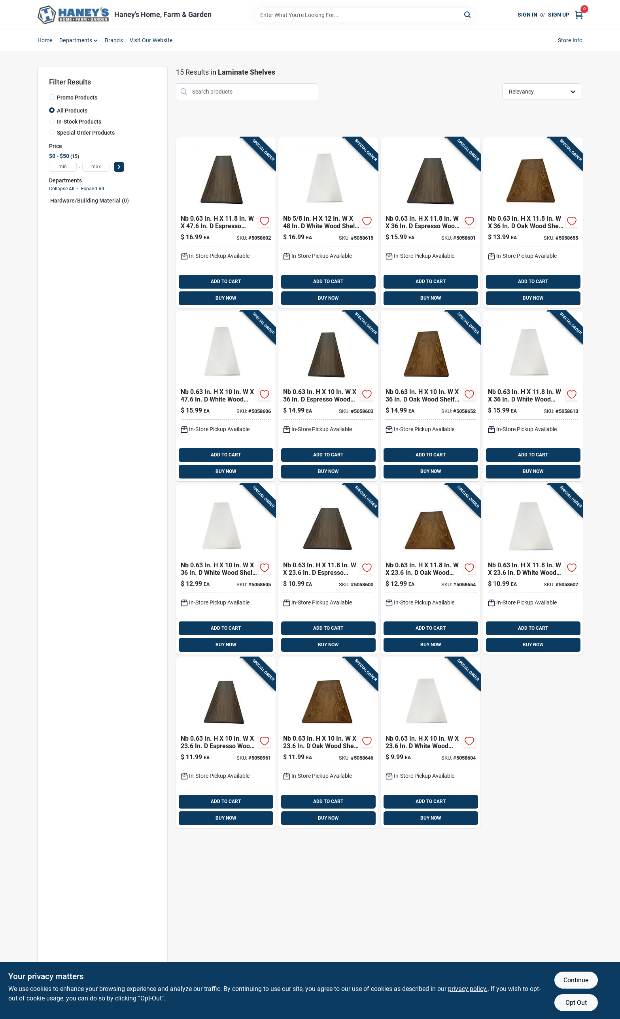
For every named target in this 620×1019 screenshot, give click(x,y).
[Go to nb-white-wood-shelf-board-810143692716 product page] (226, 396)
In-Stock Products (79, 122)
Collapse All (61, 188)
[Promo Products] (52, 97)
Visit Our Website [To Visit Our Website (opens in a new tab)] (151, 40)
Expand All (92, 188)
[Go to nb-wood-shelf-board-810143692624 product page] (430, 396)
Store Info (570, 40)
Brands (114, 40)
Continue (575, 980)
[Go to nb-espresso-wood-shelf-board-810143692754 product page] (226, 742)
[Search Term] (364, 15)
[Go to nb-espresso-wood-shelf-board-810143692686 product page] (328, 396)
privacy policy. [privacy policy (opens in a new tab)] (468, 989)
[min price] (63, 167)
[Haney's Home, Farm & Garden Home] (73, 15)
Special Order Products (86, 133)
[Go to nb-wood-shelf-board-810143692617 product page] (328, 742)
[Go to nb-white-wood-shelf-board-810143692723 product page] (533, 569)
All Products (72, 111)
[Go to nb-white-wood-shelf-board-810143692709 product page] (226, 569)
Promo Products (77, 97)
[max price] (96, 167)
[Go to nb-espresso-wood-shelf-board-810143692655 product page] (328, 569)
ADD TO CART (226, 281)
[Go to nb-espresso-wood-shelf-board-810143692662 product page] (430, 222)
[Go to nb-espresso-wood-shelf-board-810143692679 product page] (226, 222)
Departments (75, 40)
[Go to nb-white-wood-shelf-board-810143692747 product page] (328, 222)
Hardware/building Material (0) (89, 200)
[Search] (468, 14)
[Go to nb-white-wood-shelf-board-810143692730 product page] (533, 396)
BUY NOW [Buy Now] (225, 298)
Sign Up (558, 14)
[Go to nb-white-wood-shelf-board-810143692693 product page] (430, 742)
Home (45, 40)
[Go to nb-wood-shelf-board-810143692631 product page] (430, 569)
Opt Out (576, 1002)
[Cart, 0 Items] (579, 15)
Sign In (527, 14)
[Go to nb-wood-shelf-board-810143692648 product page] (533, 222)
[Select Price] (119, 167)
